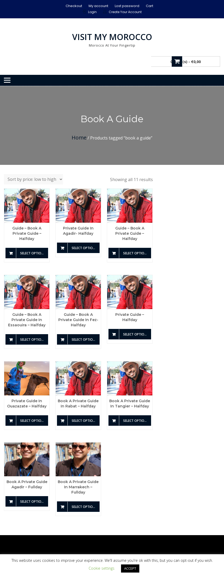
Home (79, 137)
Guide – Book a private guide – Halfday (26, 233)
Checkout (74, 5)
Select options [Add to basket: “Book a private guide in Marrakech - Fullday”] (84, 507)
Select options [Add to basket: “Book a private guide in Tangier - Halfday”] (135, 420)
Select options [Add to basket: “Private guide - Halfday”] (135, 334)
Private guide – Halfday (129, 317)
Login (92, 12)
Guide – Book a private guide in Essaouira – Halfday (26, 319)
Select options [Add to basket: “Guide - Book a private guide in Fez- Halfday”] (84, 339)
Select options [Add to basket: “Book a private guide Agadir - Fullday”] (32, 501)
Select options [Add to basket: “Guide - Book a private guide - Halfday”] (32, 253)
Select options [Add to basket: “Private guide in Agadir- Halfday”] (84, 248)
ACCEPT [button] (130, 568)
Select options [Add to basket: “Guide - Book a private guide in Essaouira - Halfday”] (32, 339)
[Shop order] (33, 179)
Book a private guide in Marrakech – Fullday (78, 487)
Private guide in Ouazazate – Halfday (27, 403)
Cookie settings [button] (101, 568)
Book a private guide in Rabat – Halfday (78, 403)
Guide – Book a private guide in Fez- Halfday (78, 319)
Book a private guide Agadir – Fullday (27, 484)
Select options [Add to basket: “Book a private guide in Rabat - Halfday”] (84, 420)
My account (98, 5)
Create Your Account (125, 12)
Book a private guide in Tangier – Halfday (129, 403)
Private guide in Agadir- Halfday (78, 231)
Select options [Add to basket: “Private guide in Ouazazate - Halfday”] (32, 420)
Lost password (127, 5)
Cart (149, 5)
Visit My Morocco (112, 36)
